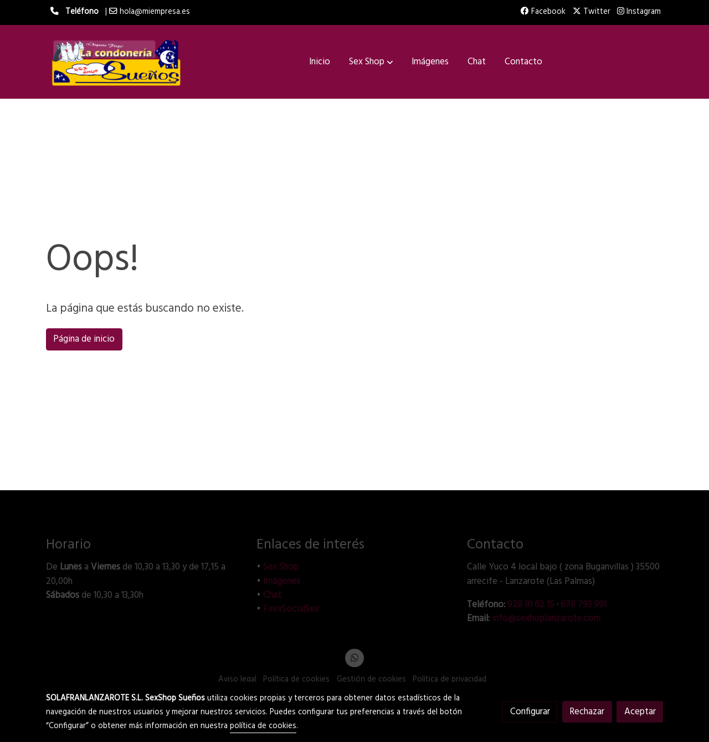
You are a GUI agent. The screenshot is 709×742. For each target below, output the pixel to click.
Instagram (639, 12)
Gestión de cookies (371, 679)
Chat (272, 595)
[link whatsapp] (354, 657)
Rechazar (586, 711)
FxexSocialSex (291, 609)
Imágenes (281, 581)
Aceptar (640, 711)
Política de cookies (296, 679)
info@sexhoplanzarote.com (546, 618)
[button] (371, 62)
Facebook (543, 12)
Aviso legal (237, 679)
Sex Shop (281, 567)
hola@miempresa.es (155, 12)
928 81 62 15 (530, 604)
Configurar (530, 711)
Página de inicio (84, 339)
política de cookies (263, 726)
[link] (116, 62)
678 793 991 (584, 604)
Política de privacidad (449, 679)
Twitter (591, 12)
